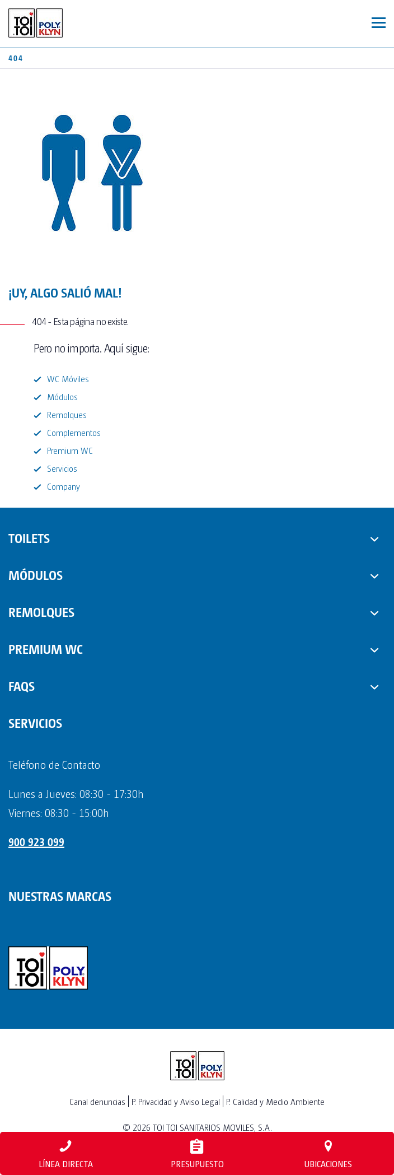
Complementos (74, 432)
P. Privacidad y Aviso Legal (176, 1101)
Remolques (67, 414)
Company (63, 486)
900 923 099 (36, 841)
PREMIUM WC (45, 648)
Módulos (62, 396)
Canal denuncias (97, 1101)
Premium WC (70, 450)
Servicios (62, 468)
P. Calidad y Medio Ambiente (275, 1101)
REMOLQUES (41, 611)
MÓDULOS (35, 574)
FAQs (21, 685)
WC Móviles (68, 378)
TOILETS (29, 537)
